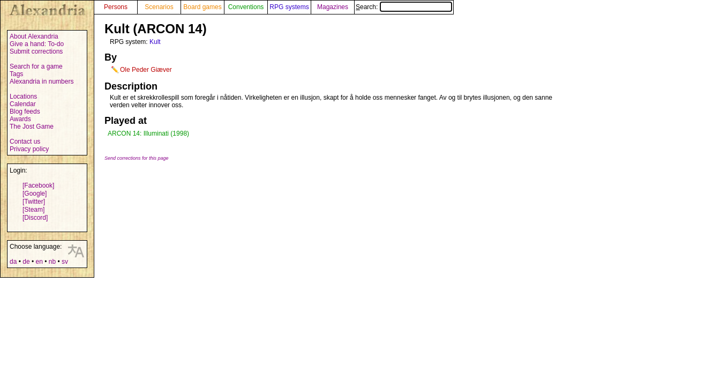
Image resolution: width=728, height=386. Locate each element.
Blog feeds (25, 111)
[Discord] (35, 217)
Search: (404, 7)
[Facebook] (38, 185)
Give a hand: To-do (37, 44)
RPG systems (289, 7)
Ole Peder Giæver (146, 69)
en (38, 261)
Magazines (332, 7)
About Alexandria (34, 36)
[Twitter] (33, 201)
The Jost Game (32, 126)
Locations (23, 96)
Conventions (246, 7)
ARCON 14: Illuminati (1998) (148, 133)
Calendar (23, 104)
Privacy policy (29, 149)
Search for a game (36, 66)
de (25, 261)
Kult (155, 42)
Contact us (25, 141)
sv (65, 261)
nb (52, 261)
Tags (16, 74)
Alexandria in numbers (41, 81)
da (13, 261)
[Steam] (33, 209)
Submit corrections (36, 51)
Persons (115, 7)
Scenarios (159, 7)
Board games (202, 7)
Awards (20, 119)
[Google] (34, 193)
